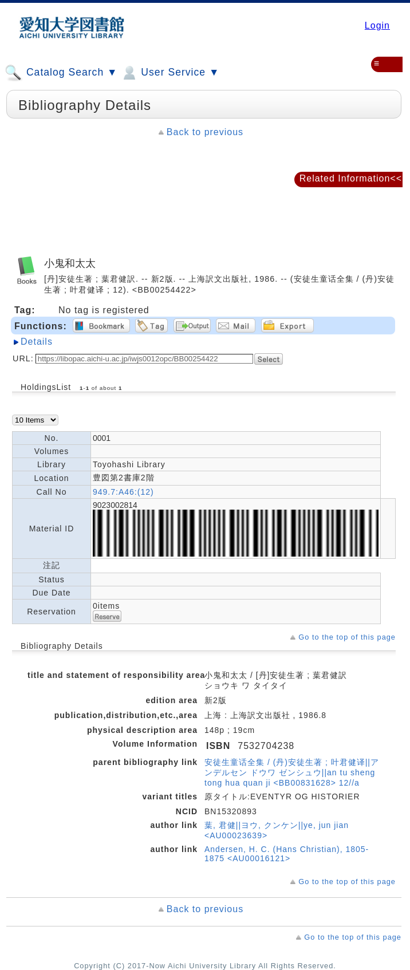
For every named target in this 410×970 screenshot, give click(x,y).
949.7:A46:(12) (123, 491)
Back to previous (205, 132)
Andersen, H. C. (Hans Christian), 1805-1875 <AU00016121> (286, 854)
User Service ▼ (169, 72)
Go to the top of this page (347, 637)
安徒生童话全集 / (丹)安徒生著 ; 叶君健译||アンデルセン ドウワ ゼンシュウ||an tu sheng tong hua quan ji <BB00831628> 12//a (291, 772)
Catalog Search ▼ (61, 72)
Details (37, 341)
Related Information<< (350, 178)
